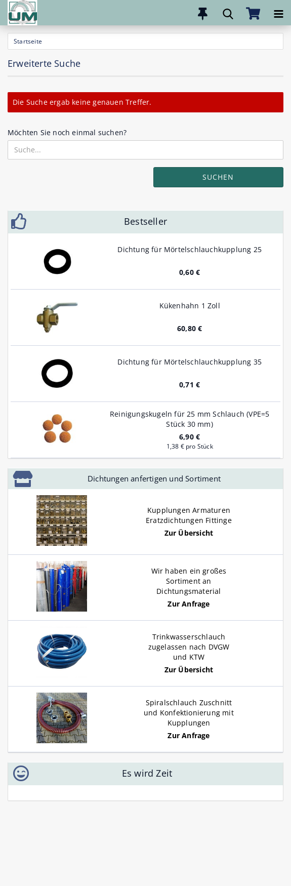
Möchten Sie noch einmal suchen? (67, 132)
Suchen (218, 177)
